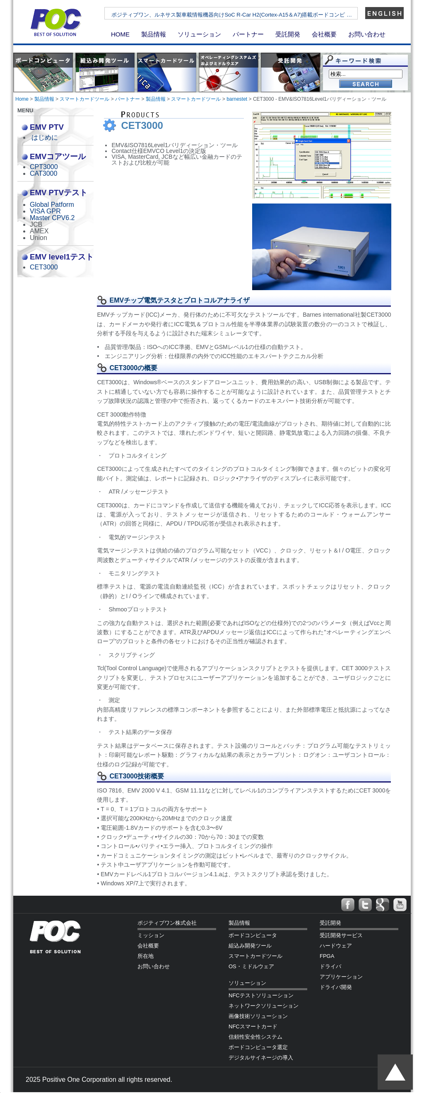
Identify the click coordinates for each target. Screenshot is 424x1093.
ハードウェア (336, 946)
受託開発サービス (341, 935)
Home (22, 99)
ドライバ (330, 966)
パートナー (248, 34)
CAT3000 (43, 173)
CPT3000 (44, 166)
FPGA (327, 956)
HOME (120, 34)
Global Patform (52, 204)
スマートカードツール (84, 99)
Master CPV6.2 (52, 217)
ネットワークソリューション (264, 1006)
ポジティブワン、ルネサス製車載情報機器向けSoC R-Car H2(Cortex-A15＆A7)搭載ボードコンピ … (252, 15)
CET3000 (44, 267)
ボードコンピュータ (253, 935)
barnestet (236, 99)
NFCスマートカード (253, 1026)
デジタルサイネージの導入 (261, 1057)
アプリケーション (341, 977)
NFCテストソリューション (261, 995)
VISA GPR (45, 211)
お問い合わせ (366, 34)
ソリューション (199, 34)
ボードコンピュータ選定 (258, 1047)
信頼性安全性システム (255, 1037)
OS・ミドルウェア (251, 966)
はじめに (44, 137)
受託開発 (287, 34)
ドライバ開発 (336, 987)
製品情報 (153, 34)
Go (365, 84)
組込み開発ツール (250, 946)
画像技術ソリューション (258, 1016)
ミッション (150, 935)
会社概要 (324, 34)
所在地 (145, 956)
